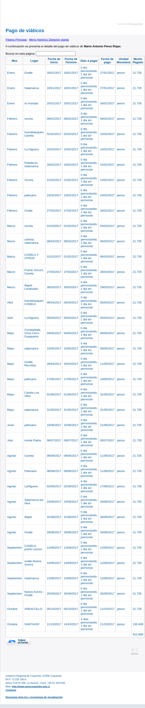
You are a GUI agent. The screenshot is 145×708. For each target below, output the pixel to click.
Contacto (11, 690)
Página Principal (16, 39)
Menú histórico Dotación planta (49, 39)
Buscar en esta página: (21, 53)
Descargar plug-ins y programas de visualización (34, 697)
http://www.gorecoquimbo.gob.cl (31, 686)
